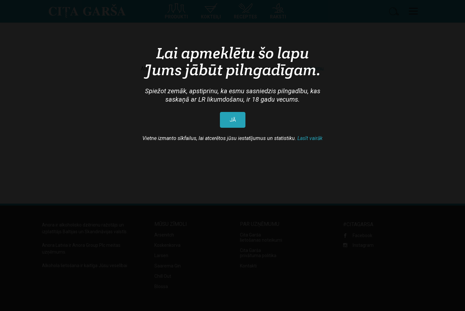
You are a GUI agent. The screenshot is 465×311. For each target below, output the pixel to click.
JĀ (233, 120)
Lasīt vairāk (310, 138)
